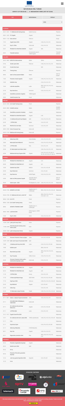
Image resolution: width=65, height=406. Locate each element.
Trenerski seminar (14, 53)
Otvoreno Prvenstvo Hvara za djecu (18, 237)
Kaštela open (13, 247)
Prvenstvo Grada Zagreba (16, 78)
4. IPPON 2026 (13, 311)
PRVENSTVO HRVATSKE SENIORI (18, 48)
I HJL (11, 321)
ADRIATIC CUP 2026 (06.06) (19, 11)
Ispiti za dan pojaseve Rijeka (17, 74)
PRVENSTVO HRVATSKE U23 (17, 271)
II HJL (11, 361)
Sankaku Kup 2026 (14, 167)
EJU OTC (12, 199)
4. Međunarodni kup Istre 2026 (17, 244)
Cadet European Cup (15, 97)
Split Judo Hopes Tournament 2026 (18, 240)
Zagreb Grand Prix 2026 (15, 314)
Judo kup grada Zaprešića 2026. (18, 358)
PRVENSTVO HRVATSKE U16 (17, 267)
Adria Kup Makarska (15, 328)
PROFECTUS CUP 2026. (15, 125)
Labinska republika (14, 86)
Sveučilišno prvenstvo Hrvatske (17, 112)
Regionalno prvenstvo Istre (16, 335)
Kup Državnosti (13, 171)
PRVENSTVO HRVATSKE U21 (17, 164)
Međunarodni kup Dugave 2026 (17, 153)
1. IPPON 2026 (13, 122)
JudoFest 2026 (13, 211)
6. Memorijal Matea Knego (16, 277)
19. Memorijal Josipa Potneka (17, 291)
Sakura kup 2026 (14, 139)
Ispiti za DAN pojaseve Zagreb (17, 178)
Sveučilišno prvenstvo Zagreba (17, 93)
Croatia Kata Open (14, 67)
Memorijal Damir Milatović (16, 142)
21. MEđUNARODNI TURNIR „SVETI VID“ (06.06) (41, 11)
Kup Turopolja (13, 256)
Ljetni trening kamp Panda (16, 231)
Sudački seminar (14, 108)
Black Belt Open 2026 (15, 251)
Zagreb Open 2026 (14, 42)
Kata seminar (13, 38)
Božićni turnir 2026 (14, 346)
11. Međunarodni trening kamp (17, 32)
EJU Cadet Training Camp (16, 104)
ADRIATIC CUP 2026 (15, 190)
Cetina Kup (12, 287)
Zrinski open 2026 (14, 63)
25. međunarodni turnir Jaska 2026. (18, 317)
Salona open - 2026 (14, 182)
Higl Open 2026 (14, 281)
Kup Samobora (13, 90)
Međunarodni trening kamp (16, 132)
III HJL (11, 349)
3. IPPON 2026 (13, 274)
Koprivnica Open (14, 324)
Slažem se (33, 403)
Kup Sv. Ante (13, 216)
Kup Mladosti (13, 284)
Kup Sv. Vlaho (13, 45)
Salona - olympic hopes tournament (18, 297)
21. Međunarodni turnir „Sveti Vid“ (18, 195)
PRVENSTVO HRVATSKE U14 (17, 160)
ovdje (40, 400)
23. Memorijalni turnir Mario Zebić (18, 149)
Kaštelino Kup (13, 82)
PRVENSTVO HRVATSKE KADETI (18, 115)
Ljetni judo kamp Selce (15, 222)
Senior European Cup (15, 129)
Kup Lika (12, 331)
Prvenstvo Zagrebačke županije (17, 343)
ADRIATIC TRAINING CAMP (16, 206)
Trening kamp (13, 70)
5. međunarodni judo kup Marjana (18, 119)
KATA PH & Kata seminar (16, 60)
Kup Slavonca (13, 174)
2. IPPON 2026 (13, 145)
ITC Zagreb (12, 35)
